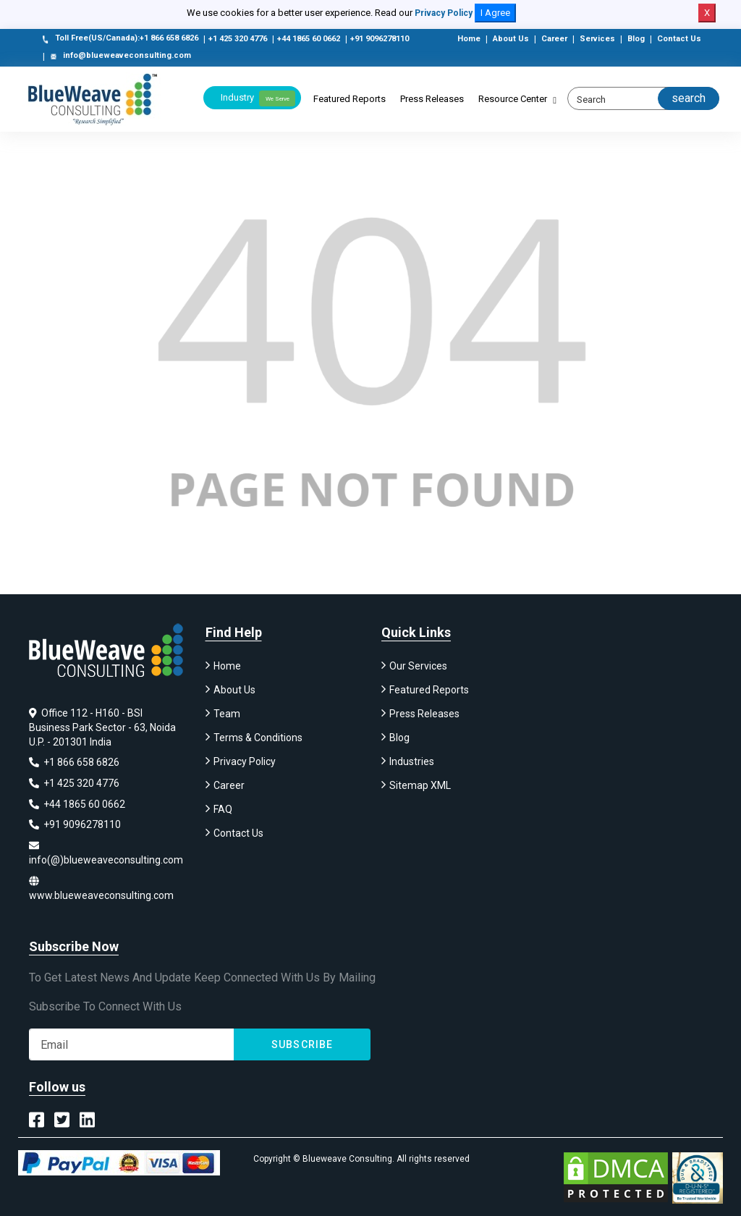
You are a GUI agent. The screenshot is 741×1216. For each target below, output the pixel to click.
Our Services (418, 668)
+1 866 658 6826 (74, 764)
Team (226, 716)
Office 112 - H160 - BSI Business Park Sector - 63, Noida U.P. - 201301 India (102, 729)
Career (554, 38)
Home (468, 38)
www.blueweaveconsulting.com (101, 887)
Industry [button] (258, 98)
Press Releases (432, 98)
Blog (636, 38)
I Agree (495, 12)
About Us (511, 38)
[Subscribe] (131, 1044)
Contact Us (679, 38)
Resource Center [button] (512, 98)
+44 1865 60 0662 (308, 38)
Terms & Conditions (257, 740)
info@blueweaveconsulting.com (119, 56)
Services (597, 38)
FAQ (222, 811)
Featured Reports (349, 98)
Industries (411, 763)
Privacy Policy (444, 13)
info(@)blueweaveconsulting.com (106, 853)
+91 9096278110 (379, 38)
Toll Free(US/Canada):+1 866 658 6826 (119, 39)
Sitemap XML (420, 787)
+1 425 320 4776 (237, 38)
